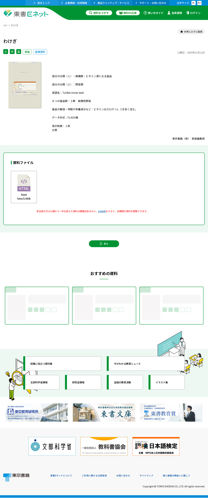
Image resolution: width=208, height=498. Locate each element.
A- (193, 2)
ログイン (193, 13)
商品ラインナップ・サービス (111, 3)
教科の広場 (127, 13)
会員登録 (174, 13)
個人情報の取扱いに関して (189, 476)
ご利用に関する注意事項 (99, 476)
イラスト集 (164, 386)
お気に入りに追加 (190, 32)
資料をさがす (99, 13)
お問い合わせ (131, 476)
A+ (199, 2)
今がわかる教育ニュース (131, 367)
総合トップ (42, 3)
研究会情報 (80, 386)
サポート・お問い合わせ (151, 3)
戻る (104, 247)
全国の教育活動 (125, 386)
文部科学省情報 (42, 386)
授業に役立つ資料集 (45, 367)
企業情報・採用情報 (74, 3)
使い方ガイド (153, 13)
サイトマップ (156, 476)
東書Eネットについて (62, 476)
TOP (5, 25)
